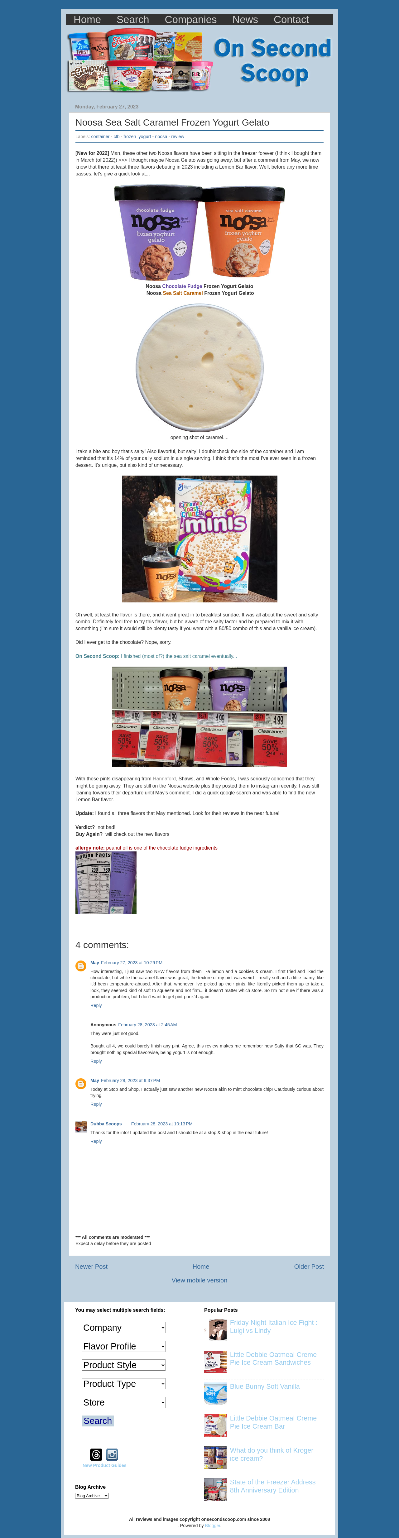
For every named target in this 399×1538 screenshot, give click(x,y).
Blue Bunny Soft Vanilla (265, 1386)
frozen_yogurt (137, 136)
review (177, 136)
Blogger (212, 1525)
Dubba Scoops (106, 1123)
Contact (291, 19)
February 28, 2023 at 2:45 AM (147, 1024)
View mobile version (200, 1280)
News (245, 19)
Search (133, 19)
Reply (96, 1005)
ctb (116, 136)
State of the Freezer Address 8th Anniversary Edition (273, 1486)
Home (87, 19)
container (100, 136)
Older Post (309, 1266)
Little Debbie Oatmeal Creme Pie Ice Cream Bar (273, 1422)
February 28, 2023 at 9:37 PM (130, 1080)
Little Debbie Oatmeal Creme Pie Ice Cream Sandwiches (273, 1359)
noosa (161, 136)
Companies (191, 19)
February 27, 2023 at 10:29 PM (131, 962)
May (94, 962)
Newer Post (91, 1266)
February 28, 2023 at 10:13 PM (162, 1123)
